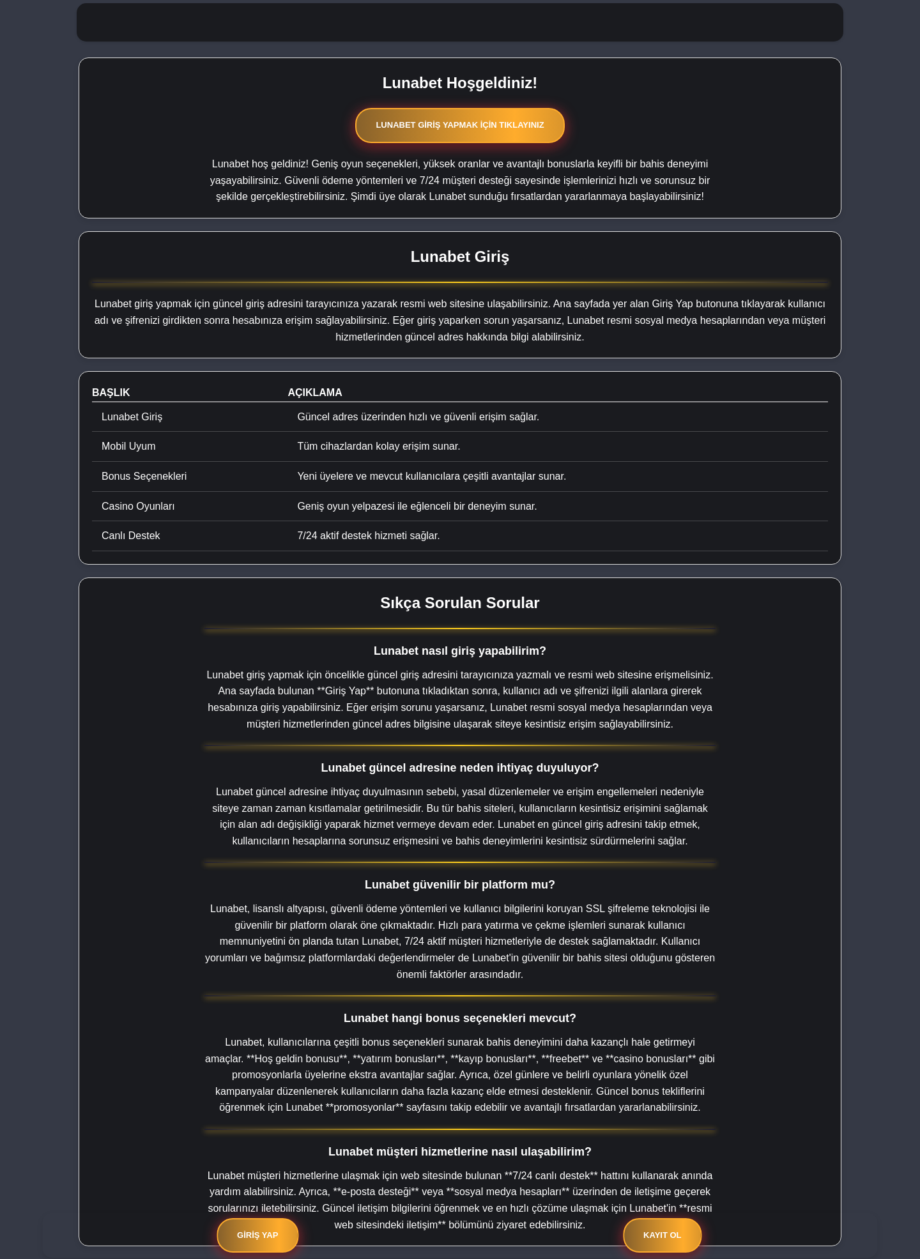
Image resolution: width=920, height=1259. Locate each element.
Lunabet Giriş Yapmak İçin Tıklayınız (460, 125)
